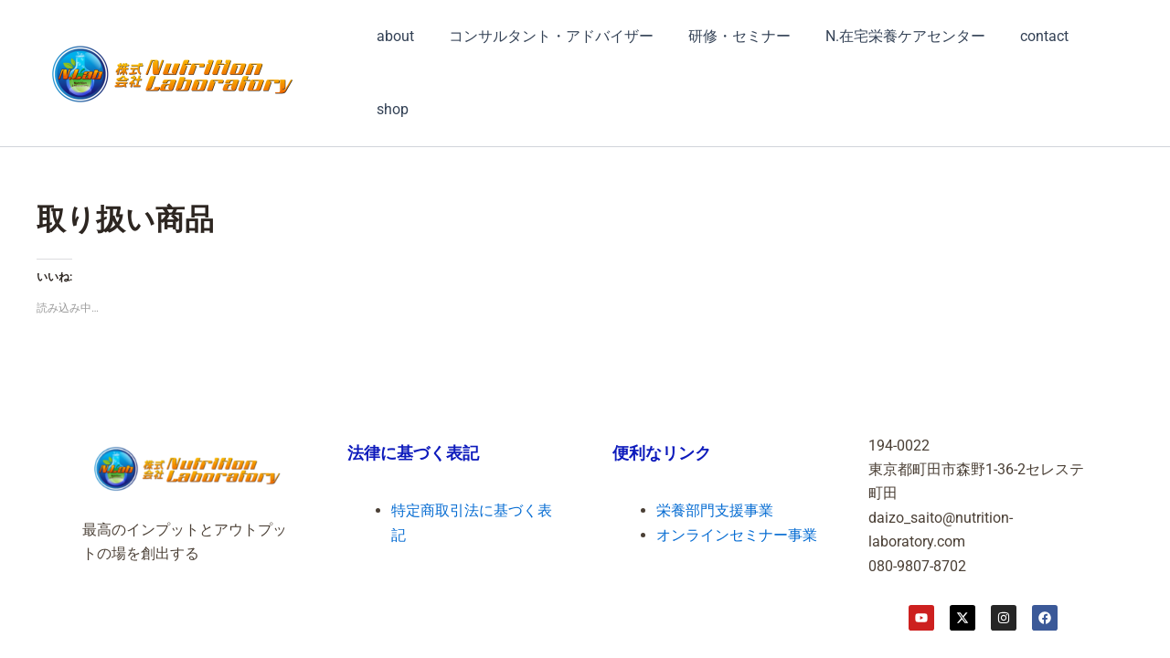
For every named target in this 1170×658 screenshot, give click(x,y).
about (392, 36)
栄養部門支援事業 (714, 510)
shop (390, 109)
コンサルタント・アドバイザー (543, 36)
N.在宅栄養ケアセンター (886, 36)
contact (1019, 36)
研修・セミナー (726, 36)
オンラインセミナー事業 (736, 535)
